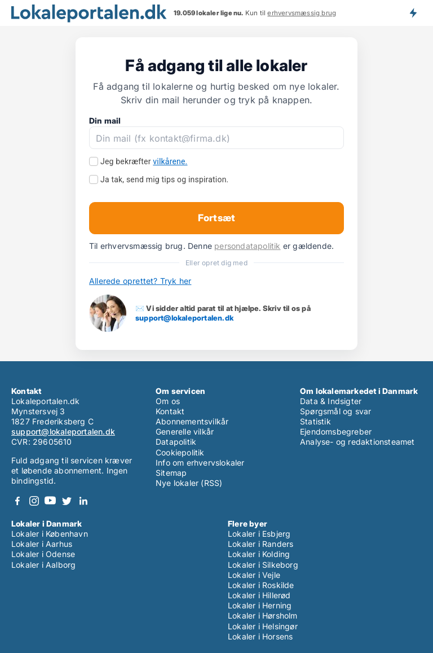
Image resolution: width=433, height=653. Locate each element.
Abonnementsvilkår (192, 421)
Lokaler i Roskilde (261, 585)
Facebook (17, 501)
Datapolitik (176, 441)
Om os (168, 401)
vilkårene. (170, 161)
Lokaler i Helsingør (263, 626)
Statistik (315, 421)
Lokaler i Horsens (260, 636)
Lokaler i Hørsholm (263, 615)
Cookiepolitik (180, 452)
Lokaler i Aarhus (41, 544)
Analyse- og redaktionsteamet (357, 441)
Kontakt (170, 411)
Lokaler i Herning (259, 605)
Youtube (50, 501)
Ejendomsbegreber (336, 431)
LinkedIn (83, 501)
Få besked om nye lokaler (413, 13)
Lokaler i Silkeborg (263, 564)
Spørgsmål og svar (335, 411)
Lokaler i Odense (43, 554)
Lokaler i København (49, 533)
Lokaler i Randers (260, 544)
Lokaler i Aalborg (43, 564)
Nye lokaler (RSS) (189, 483)
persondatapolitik (247, 246)
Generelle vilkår (185, 431)
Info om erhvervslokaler (200, 462)
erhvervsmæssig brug (301, 13)
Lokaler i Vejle (254, 575)
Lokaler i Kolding (259, 554)
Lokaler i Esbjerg (259, 533)
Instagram (34, 501)
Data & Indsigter (330, 401)
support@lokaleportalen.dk (184, 317)
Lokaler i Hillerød (259, 595)
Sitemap (171, 472)
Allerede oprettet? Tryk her (140, 281)
